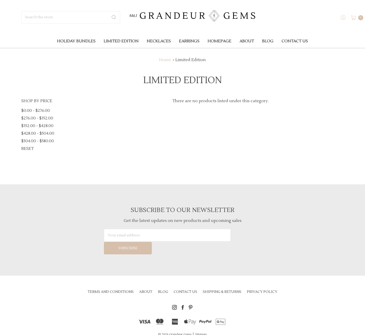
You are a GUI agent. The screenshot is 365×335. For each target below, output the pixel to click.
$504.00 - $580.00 (37, 141)
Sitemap (201, 321)
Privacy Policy (262, 279)
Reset (27, 148)
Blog (267, 41)
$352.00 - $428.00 (37, 125)
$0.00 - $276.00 (35, 110)
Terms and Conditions (111, 279)
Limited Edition (121, 41)
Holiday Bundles (76, 41)
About (247, 41)
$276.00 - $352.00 (37, 118)
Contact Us (295, 41)
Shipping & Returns (222, 279)
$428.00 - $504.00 (37, 133)
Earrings (189, 41)
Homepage (219, 41)
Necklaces (159, 41)
